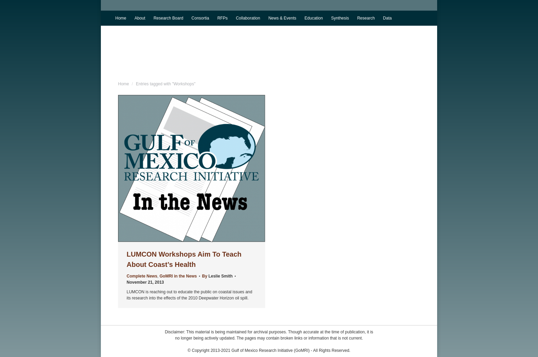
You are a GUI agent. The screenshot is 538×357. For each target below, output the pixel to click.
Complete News (142, 276)
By (217, 276)
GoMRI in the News (178, 276)
